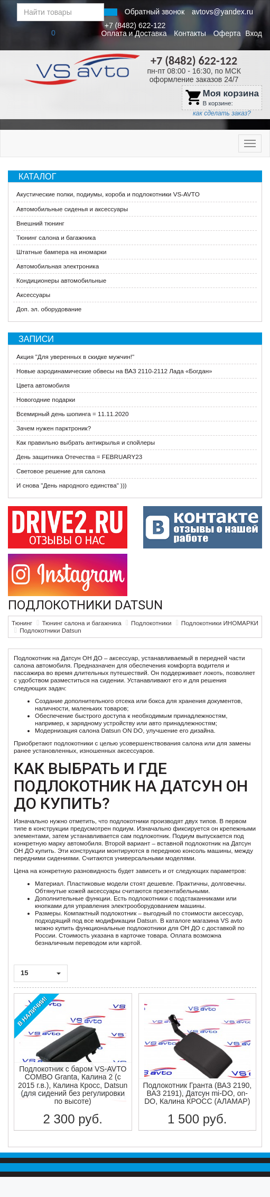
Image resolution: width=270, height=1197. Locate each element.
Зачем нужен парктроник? (53, 428)
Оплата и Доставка (134, 33)
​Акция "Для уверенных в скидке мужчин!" (75, 356)
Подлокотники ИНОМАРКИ (219, 622)
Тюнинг (22, 622)
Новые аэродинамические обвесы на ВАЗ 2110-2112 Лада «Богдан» (114, 370)
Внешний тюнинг (40, 223)
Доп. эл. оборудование (48, 308)
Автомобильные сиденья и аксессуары (72, 208)
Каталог (37, 176)
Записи (36, 339)
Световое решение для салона (60, 470)
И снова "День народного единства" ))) (71, 485)
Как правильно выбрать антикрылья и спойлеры (85, 442)
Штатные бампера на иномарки (61, 251)
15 (41, 973)
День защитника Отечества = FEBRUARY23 (79, 456)
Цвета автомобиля (43, 385)
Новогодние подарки (45, 399)
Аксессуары (33, 294)
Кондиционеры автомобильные (61, 280)
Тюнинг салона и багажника (56, 237)
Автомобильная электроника (57, 266)
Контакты (190, 33)
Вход (253, 33)
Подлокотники (151, 622)
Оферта (227, 33)
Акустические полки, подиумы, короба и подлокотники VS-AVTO (108, 194)
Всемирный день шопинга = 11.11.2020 (72, 413)
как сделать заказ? (222, 113)
